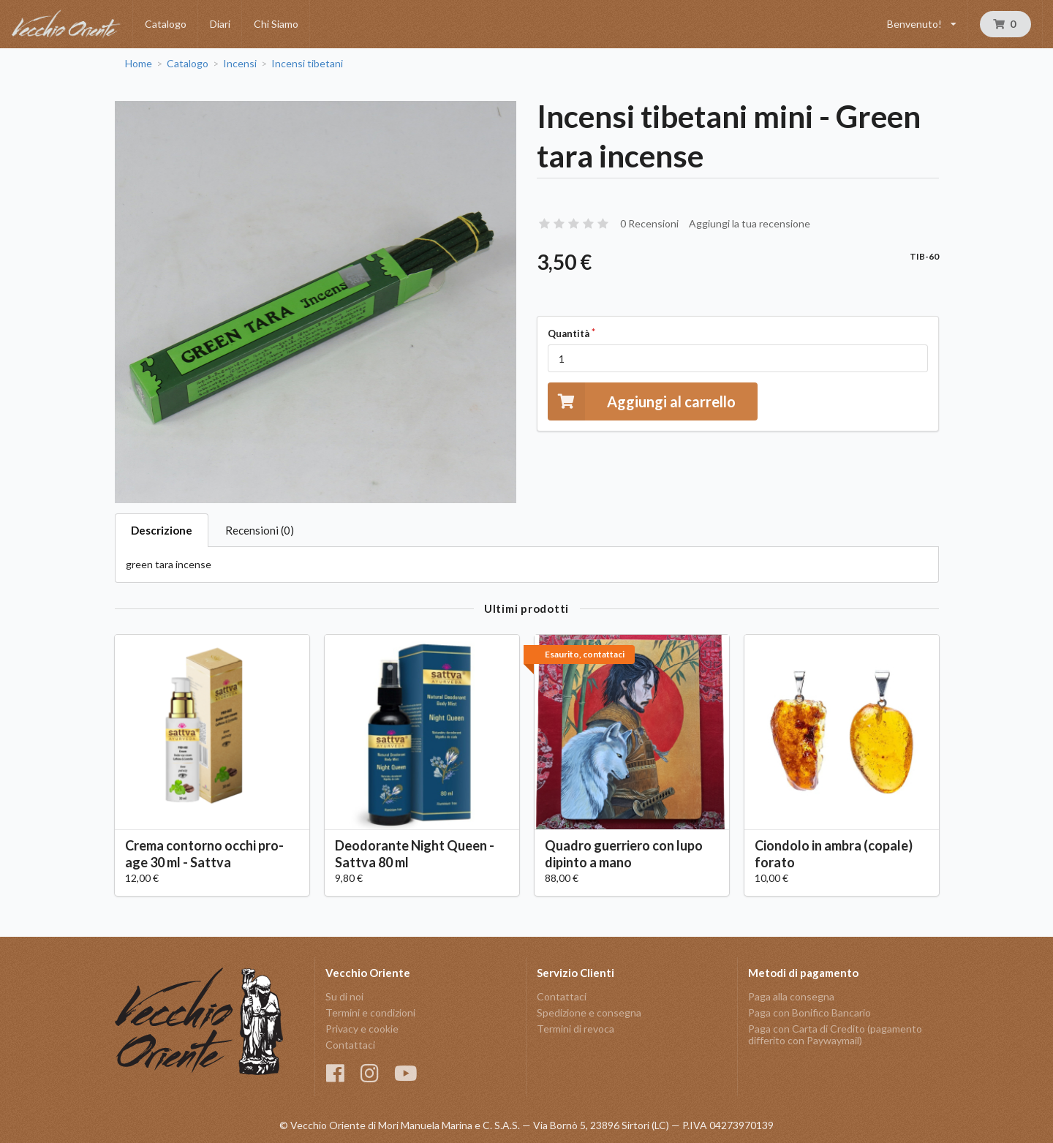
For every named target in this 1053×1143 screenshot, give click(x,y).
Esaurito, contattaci (584, 654)
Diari (220, 24)
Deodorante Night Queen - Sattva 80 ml (414, 853)
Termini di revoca (575, 1028)
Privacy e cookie (362, 1028)
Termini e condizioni (370, 1012)
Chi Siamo (276, 24)
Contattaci (350, 1044)
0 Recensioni (649, 223)
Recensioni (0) (259, 530)
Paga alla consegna (791, 997)
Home (138, 64)
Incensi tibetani (307, 64)
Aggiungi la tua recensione (749, 223)
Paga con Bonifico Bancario (809, 1012)
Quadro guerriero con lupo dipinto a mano (624, 853)
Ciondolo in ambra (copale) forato (834, 853)
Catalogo (165, 24)
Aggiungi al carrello (642, 401)
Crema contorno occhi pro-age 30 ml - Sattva (204, 853)
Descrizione (161, 530)
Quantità (568, 333)
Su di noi (344, 997)
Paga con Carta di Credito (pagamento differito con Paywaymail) (835, 1034)
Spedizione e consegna (589, 1012)
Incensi (240, 64)
